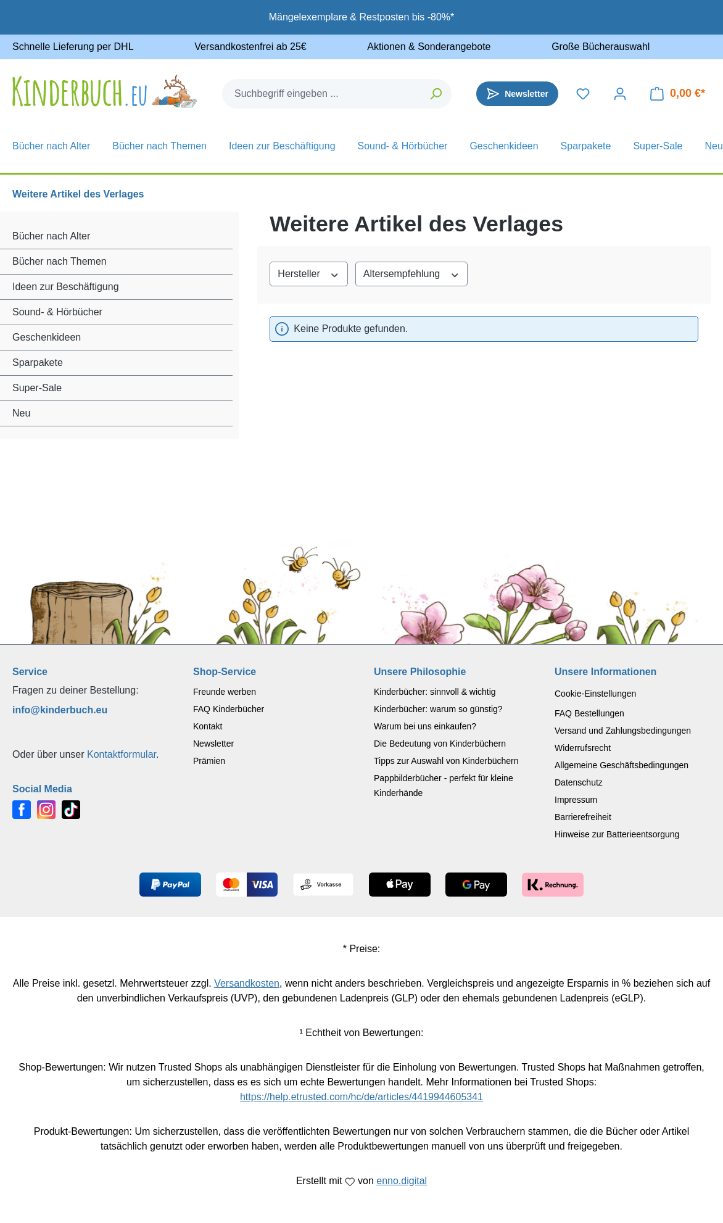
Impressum (576, 800)
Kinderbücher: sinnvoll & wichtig (435, 692)
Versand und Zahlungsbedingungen (623, 731)
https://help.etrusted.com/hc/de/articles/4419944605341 (361, 1097)
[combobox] (322, 94)
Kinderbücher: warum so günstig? (438, 709)
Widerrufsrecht (583, 748)
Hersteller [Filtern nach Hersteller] (308, 273)
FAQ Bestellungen (589, 713)
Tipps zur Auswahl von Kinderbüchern (446, 761)
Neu (21, 413)
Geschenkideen (46, 337)
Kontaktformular (121, 754)
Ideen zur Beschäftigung (65, 286)
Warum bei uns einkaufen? (425, 726)
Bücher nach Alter (51, 236)
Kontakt (207, 726)
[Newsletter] (517, 93)
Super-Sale (37, 388)
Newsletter (213, 743)
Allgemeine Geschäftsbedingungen (621, 765)
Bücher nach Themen (59, 261)
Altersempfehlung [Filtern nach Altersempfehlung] (411, 273)
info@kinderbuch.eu (59, 710)
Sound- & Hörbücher (57, 312)
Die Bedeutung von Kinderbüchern (440, 743)
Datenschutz (579, 782)
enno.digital (401, 1180)
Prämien (209, 761)
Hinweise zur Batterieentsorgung (617, 834)
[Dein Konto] (619, 93)
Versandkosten (246, 983)
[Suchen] (436, 94)
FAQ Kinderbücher (228, 709)
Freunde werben (224, 692)
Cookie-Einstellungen (595, 694)
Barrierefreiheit (583, 817)
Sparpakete (37, 362)
